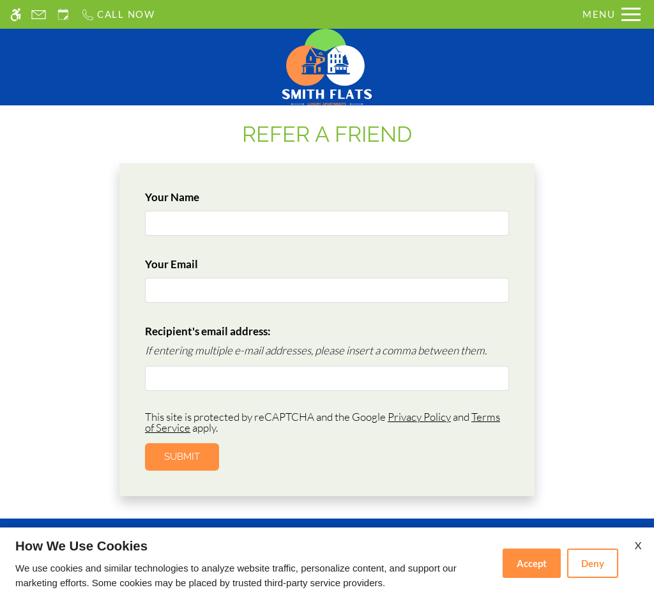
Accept (532, 563)
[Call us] (118, 14)
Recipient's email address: (208, 331)
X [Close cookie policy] (638, 545)
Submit (182, 456)
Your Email (193, 264)
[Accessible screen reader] (15, 14)
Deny (592, 563)
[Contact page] (38, 14)
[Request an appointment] (63, 14)
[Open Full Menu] (611, 14)
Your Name (193, 197)
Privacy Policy (419, 416)
